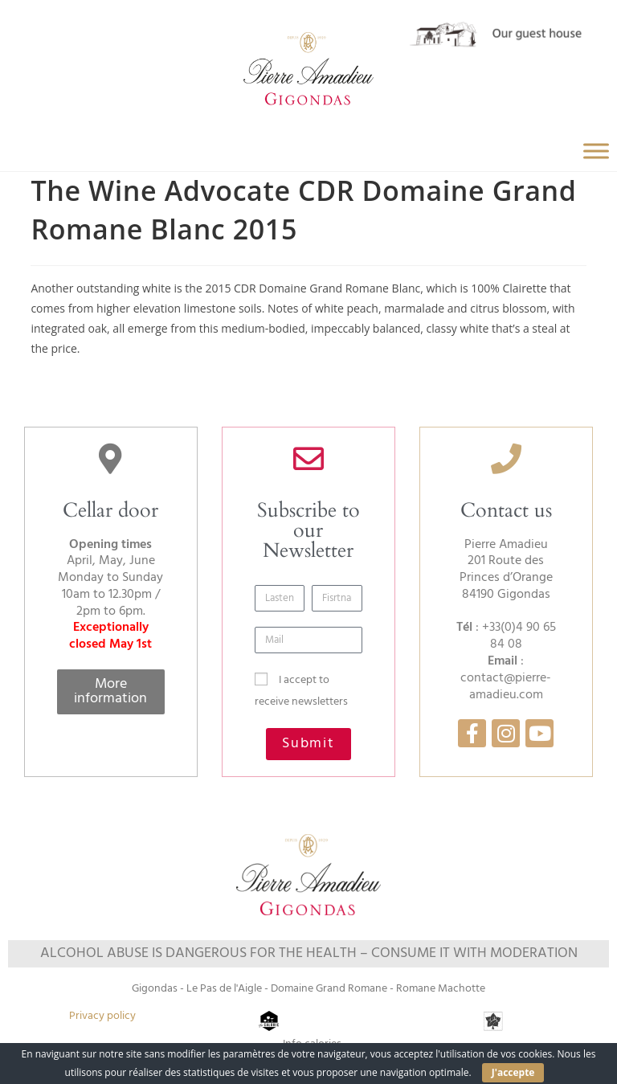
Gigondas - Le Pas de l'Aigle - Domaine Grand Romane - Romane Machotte (308, 989)
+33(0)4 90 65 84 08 (519, 636)
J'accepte (513, 1072)
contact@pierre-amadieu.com (505, 687)
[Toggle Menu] (596, 151)
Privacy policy (102, 1016)
